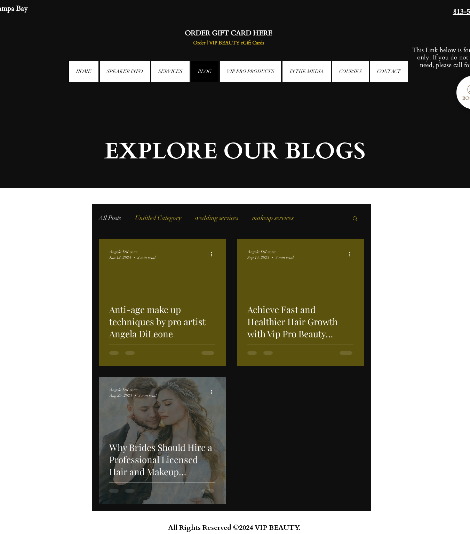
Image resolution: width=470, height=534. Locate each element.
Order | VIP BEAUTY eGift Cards (228, 43)
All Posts (110, 218)
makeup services (273, 218)
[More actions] (214, 254)
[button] (355, 219)
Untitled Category (158, 218)
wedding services (216, 218)
